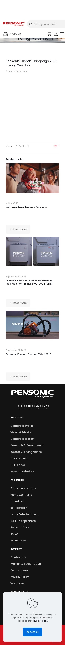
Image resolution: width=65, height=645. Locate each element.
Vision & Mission (21, 432)
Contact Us (18, 557)
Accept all (33, 632)
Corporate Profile (21, 426)
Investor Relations (22, 471)
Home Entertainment (24, 514)
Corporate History (22, 439)
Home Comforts (21, 495)
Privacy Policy (19, 577)
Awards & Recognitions (26, 452)
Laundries (17, 501)
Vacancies (17, 583)
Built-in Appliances (23, 521)
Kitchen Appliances (23, 488)
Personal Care (19, 527)
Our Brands (18, 465)
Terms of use (19, 570)
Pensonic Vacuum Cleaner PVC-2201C (28, 354)
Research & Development (27, 445)
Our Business (19, 458)
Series (14, 534)
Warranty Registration (25, 564)
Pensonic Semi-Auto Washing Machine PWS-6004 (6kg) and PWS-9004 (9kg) (29, 282)
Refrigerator (18, 508)
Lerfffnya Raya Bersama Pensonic (26, 207)
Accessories (18, 540)
